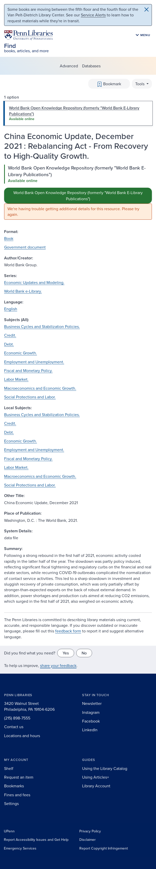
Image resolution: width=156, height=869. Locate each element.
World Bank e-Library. (23, 291)
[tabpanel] (78, 192)
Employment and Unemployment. (34, 362)
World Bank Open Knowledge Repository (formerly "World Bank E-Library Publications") (78, 196)
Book (8, 238)
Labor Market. (16, 379)
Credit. (10, 335)
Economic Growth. (20, 353)
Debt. (9, 344)
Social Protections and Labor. (30, 397)
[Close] (146, 9)
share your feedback (58, 665)
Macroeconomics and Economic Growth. (40, 388)
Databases (91, 66)
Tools (140, 84)
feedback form (68, 631)
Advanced (69, 66)
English (10, 309)
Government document (25, 247)
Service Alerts (93, 15)
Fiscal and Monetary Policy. (28, 370)
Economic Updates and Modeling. (34, 282)
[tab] (78, 113)
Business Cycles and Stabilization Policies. (42, 326)
